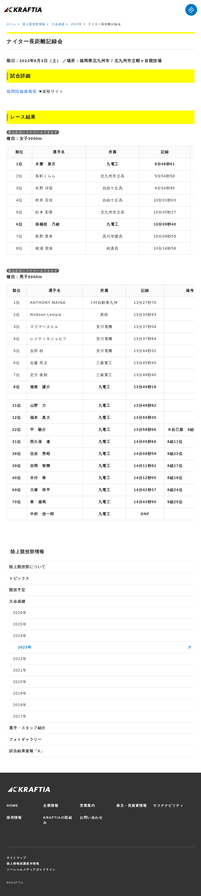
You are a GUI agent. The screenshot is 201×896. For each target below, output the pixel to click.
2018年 (20, 705)
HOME (12, 805)
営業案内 (87, 805)
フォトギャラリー (25, 739)
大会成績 (58, 24)
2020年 (20, 682)
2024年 (20, 636)
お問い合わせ (91, 818)
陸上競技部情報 (34, 24)
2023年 (76, 24)
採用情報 (14, 818)
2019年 (20, 693)
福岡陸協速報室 (22, 91)
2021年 (20, 670)
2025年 (20, 624)
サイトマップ (16, 857)
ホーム (11, 24)
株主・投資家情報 (131, 805)
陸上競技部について (27, 567)
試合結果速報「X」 (26, 751)
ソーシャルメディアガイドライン (31, 869)
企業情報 (50, 805)
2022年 (20, 659)
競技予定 (17, 590)
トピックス (19, 578)
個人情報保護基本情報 (23, 863)
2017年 (20, 716)
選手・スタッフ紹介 (27, 728)
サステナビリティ (168, 805)
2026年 (20, 613)
